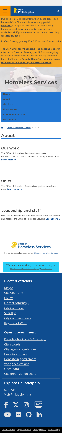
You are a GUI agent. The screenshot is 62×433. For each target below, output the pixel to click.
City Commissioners (17, 318)
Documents (9, 119)
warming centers (29, 29)
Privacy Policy (39, 429)
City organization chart (20, 374)
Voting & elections (16, 364)
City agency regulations (20, 349)
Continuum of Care (14, 114)
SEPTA (8, 390)
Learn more (8, 159)
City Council (12, 293)
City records (12, 344)
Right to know (24, 429)
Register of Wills (15, 323)
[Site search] (58, 11)
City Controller (14, 308)
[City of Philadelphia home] (24, 11)
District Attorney (15, 303)
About (6, 99)
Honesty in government (20, 359)
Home (6, 94)
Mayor (8, 288)
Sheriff (8, 313)
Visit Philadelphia (16, 394)
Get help (8, 104)
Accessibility (54, 429)
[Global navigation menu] (5, 11)
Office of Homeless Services (19, 128)
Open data (11, 369)
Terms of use (8, 429)
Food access (10, 109)
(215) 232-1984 (12, 35)
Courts (8, 298)
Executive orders (15, 354)
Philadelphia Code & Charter (23, 339)
